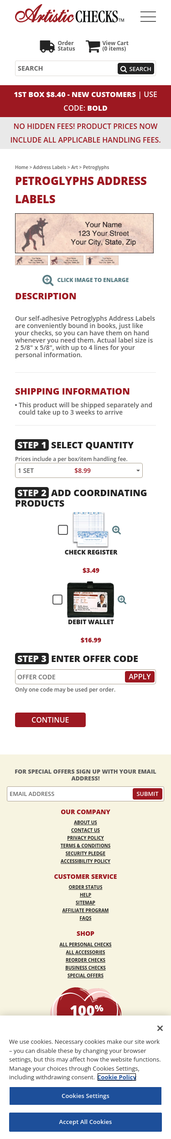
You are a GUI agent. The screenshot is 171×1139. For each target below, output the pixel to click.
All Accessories (85, 952)
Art (74, 167)
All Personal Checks (85, 944)
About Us (85, 822)
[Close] (160, 1028)
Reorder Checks (85, 960)
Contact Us (85, 830)
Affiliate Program (85, 910)
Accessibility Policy (85, 861)
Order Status (86, 887)
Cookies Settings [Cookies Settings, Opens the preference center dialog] (85, 1096)
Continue (50, 720)
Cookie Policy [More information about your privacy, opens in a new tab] (116, 1077)
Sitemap (85, 902)
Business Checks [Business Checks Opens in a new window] (85, 967)
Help (85, 895)
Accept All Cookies (85, 1122)
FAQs (86, 918)
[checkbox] (85, 529)
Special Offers (85, 975)
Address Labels (49, 167)
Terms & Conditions (86, 845)
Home (21, 167)
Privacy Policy (85, 838)
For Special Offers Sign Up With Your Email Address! (85, 774)
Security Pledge (85, 853)
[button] (116, 530)
